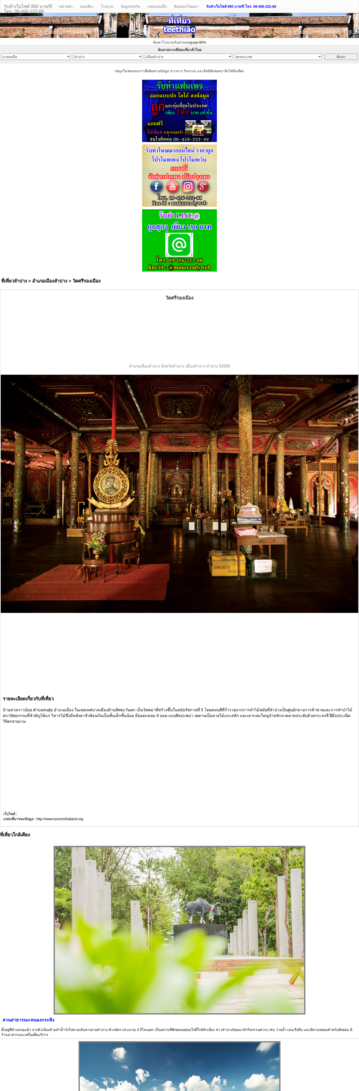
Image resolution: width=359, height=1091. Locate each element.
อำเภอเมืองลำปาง (49, 281)
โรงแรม (107, 6)
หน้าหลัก (66, 6)
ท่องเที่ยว (86, 6)
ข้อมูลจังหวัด (130, 6)
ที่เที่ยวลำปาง (14, 281)
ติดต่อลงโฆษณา (186, 6)
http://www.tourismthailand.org (59, 819)
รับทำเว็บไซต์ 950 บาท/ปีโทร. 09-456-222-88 (28, 8)
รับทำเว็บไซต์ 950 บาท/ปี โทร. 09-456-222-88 (241, 6)
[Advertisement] (179, 332)
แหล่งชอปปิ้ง (157, 6)
